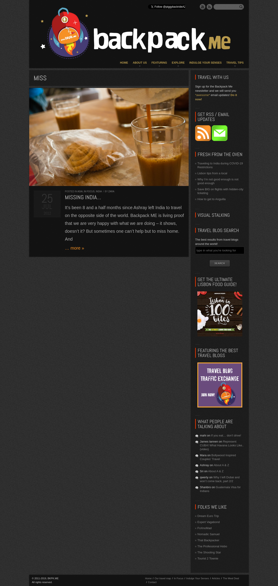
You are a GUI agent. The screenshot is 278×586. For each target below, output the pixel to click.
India (99, 191)
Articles (216, 578)
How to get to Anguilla (211, 199)
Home (124, 62)
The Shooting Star (209, 552)
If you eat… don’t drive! (226, 435)
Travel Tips (235, 62)
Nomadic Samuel (208, 534)
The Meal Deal (231, 578)
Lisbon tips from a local (212, 173)
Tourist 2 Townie (207, 558)
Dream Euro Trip (208, 516)
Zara (111, 191)
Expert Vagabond (208, 522)
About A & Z (221, 465)
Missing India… (83, 197)
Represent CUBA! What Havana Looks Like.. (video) (222, 445)
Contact (152, 582)
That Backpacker (208, 540)
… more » (74, 248)
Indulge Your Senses (205, 62)
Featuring (159, 62)
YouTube (202, 7)
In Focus (89, 191)
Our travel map (162, 578)
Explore (178, 62)
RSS (209, 7)
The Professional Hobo (212, 546)
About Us (140, 62)
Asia (80, 191)
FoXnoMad (204, 528)
